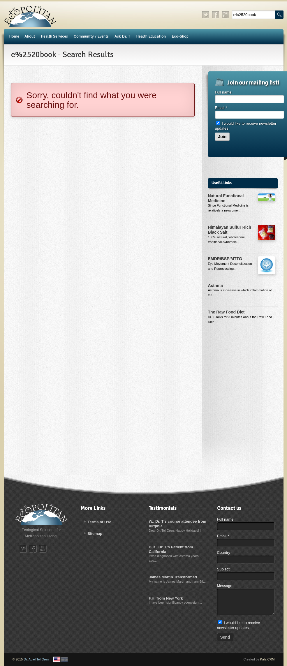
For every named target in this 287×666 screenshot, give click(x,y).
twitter (205, 14)
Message (225, 586)
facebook (215, 14)
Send (225, 637)
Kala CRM (267, 659)
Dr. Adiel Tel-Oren (36, 659)
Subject (223, 569)
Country (223, 552)
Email (221, 107)
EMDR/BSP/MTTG (225, 258)
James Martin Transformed (173, 577)
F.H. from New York (166, 598)
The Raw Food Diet (226, 312)
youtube (225, 14)
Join (222, 136)
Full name (223, 92)
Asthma (215, 285)
